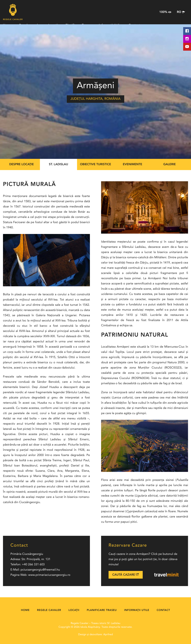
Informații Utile (136, 610)
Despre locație (21, 164)
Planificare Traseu (102, 610)
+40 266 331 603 (33, 564)
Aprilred (108, 634)
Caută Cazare (125, 574)
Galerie (169, 164)
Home (25, 610)
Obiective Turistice (95, 164)
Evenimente (132, 164)
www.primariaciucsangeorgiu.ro (49, 575)
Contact (163, 610)
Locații (73, 610)
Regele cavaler (49, 610)
